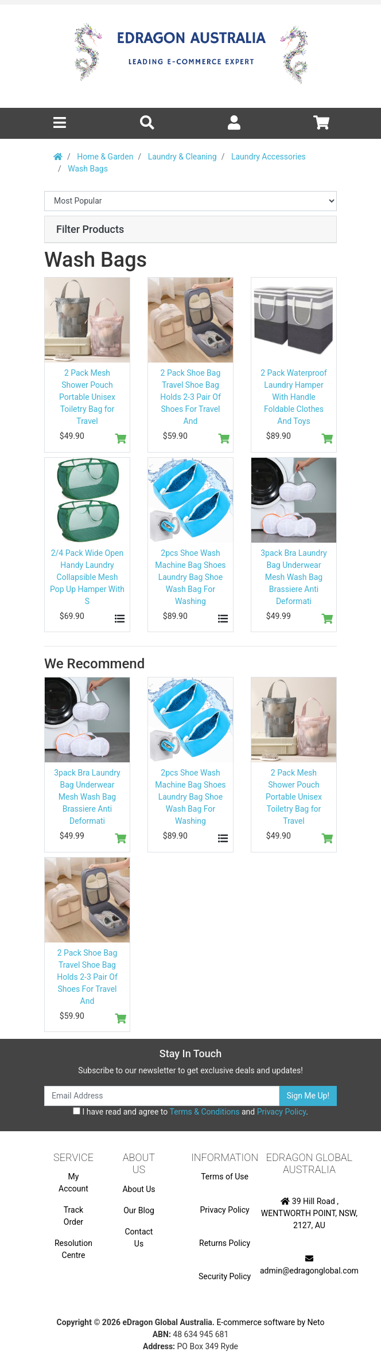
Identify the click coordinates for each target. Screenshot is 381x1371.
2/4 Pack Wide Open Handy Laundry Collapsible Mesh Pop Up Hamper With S (87, 577)
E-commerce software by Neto (270, 1322)
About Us (138, 1189)
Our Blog (138, 1210)
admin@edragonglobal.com (309, 1265)
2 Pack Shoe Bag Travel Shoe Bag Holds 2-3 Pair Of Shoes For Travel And (190, 397)
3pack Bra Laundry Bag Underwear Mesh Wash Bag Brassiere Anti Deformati (294, 577)
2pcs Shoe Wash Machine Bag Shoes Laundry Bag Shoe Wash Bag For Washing (190, 577)
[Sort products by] (190, 201)
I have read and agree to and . (190, 1111)
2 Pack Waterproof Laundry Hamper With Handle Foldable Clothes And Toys (293, 397)
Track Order (73, 1215)
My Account (73, 1182)
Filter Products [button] (90, 229)
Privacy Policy (281, 1111)
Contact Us (139, 1237)
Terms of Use (224, 1176)
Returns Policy (224, 1243)
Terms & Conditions (204, 1111)
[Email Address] (161, 1096)
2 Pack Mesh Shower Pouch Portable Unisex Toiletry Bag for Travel (87, 397)
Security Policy (225, 1276)
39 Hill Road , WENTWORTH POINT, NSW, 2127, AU (309, 1213)
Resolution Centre (73, 1249)
